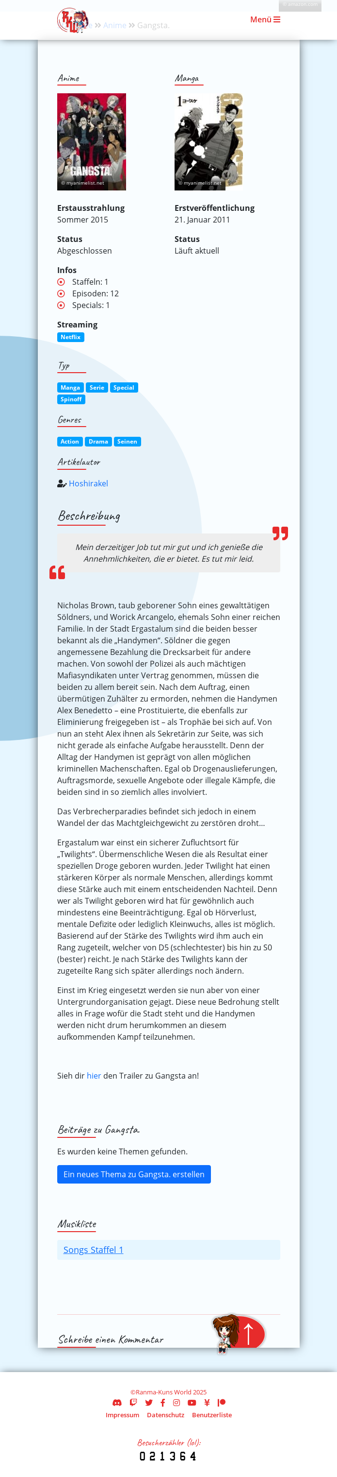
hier (94, 1075)
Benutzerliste (212, 1414)
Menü (265, 19)
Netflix (70, 337)
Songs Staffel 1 (94, 1249)
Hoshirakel (88, 483)
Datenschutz (165, 1414)
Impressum (122, 1414)
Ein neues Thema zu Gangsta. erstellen (134, 1174)
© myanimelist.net (82, 183)
